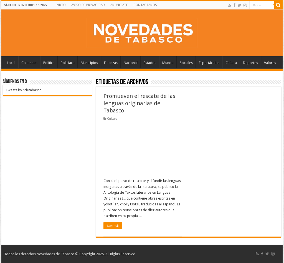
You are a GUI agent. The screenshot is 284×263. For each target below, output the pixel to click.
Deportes (250, 63)
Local (11, 63)
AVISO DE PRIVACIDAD (88, 5)
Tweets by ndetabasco (24, 90)
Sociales (186, 63)
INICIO (60, 5)
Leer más (113, 226)
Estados (150, 63)
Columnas (29, 63)
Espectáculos (209, 63)
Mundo (168, 63)
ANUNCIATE (119, 5)
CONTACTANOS (145, 5)
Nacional (131, 63)
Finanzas (111, 63)
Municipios (89, 63)
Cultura (231, 63)
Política (49, 63)
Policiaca (68, 63)
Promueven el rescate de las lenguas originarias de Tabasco (139, 103)
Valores (270, 63)
